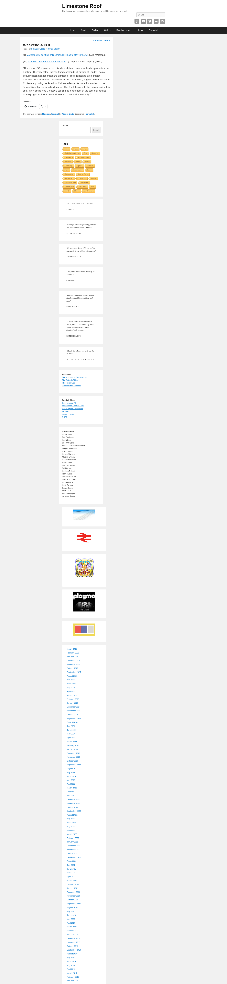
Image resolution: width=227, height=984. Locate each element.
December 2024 (73, 707)
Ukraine (76, 191)
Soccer (89, 170)
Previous (97, 40)
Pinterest (136, 21)
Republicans (82, 178)
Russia (76, 149)
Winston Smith (54, 49)
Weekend (55, 114)
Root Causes (69, 178)
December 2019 (73, 938)
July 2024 (71, 726)
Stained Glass (69, 187)
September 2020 (74, 904)
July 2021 (71, 865)
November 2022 (73, 803)
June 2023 (71, 776)
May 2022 (71, 826)
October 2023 (72, 761)
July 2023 (71, 772)
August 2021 (72, 861)
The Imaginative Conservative (74, 377)
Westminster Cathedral (71, 386)
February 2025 (73, 699)
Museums (46, 114)
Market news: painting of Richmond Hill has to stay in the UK (57, 55)
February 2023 (73, 792)
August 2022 (72, 815)
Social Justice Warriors (72, 153)
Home (72, 30)
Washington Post (70, 182)
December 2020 (73, 892)
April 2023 (71, 784)
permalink (90, 114)
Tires (85, 153)
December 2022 (73, 799)
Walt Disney (82, 187)
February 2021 (73, 884)
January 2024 (72, 749)
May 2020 (71, 919)
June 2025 (71, 684)
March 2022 (72, 834)
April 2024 (71, 738)
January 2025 (72, 703)
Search (65, 125)
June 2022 (71, 822)
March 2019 (72, 973)
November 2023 (73, 757)
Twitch (85, 149)
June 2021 (71, 869)
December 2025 (73, 660)
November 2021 (73, 850)
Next (107, 40)
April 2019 (71, 969)
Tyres (66, 170)
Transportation (77, 170)
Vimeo (149, 21)
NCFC (64, 417)
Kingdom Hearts (123, 30)
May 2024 (71, 734)
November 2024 (73, 711)
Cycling (95, 30)
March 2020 (72, 927)
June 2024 (71, 730)
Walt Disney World (83, 157)
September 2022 (74, 811)
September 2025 (74, 672)
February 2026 (73, 653)
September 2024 (74, 718)
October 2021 (72, 853)
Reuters (87, 161)
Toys (92, 187)
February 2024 (73, 745)
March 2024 (72, 742)
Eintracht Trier (68, 414)
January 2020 (72, 934)
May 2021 (71, 873)
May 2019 (71, 965)
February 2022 (73, 838)
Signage (79, 166)
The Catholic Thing (70, 380)
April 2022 (71, 830)
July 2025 (71, 680)
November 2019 (73, 942)
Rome (67, 149)
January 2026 (72, 657)
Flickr (156, 21)
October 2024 (72, 714)
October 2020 (72, 900)
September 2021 (74, 857)
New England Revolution (72, 409)
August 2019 (72, 954)
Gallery (107, 30)
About (83, 30)
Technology (68, 166)
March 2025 (72, 695)
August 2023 (72, 768)
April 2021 (71, 877)
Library (140, 30)
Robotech (68, 161)
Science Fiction (83, 174)
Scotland (93, 178)
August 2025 (72, 676)
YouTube (143, 21)
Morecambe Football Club (73, 406)
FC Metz (65, 411)
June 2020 (71, 915)
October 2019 (72, 946)
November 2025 (73, 664)
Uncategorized (88, 191)
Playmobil (153, 30)
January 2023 (72, 796)
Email (162, 21)
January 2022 (72, 842)
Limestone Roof (81, 6)
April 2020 (71, 923)
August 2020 (72, 907)
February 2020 (73, 931)
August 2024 (72, 722)
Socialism (95, 153)
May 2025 (71, 688)
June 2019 (71, 961)
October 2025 (72, 668)
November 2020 (73, 896)
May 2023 (71, 780)
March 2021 (72, 880)
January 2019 (72, 981)
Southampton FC (69, 403)
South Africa (69, 157)
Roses (78, 161)
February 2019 (73, 977)
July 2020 (71, 911)
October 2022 (72, 807)
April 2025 (71, 691)
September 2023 (74, 765)
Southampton (69, 174)
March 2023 (72, 788)
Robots (67, 191)
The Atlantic (84, 182)
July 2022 (71, 819)
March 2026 (72, 649)
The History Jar (68, 383)
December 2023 (73, 753)
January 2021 (72, 888)
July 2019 (71, 958)
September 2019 (74, 950)
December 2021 (73, 846)
